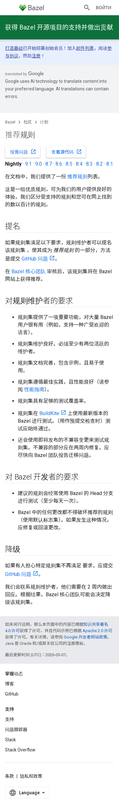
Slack (10, 739)
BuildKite (49, 413)
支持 (9, 719)
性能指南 (34, 389)
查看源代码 (66, 152)
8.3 (89, 164)
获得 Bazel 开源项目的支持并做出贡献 (59, 27)
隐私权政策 (31, 776)
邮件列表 (85, 48)
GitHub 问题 (35, 259)
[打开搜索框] (87, 7)
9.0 (38, 164)
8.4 (79, 164)
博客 (9, 683)
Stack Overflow (20, 749)
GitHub (11, 694)
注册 (36, 55)
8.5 (69, 164)
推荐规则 (77, 177)
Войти (103, 7)
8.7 (48, 164)
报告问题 (23, 152)
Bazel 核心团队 (28, 271)
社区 (27, 122)
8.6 (59, 164)
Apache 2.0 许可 (97, 630)
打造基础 (14, 48)
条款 (9, 776)
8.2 (99, 164)
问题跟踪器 (16, 729)
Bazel (10, 122)
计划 (44, 122)
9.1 (28, 164)
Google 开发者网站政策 (85, 637)
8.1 (109, 164)
